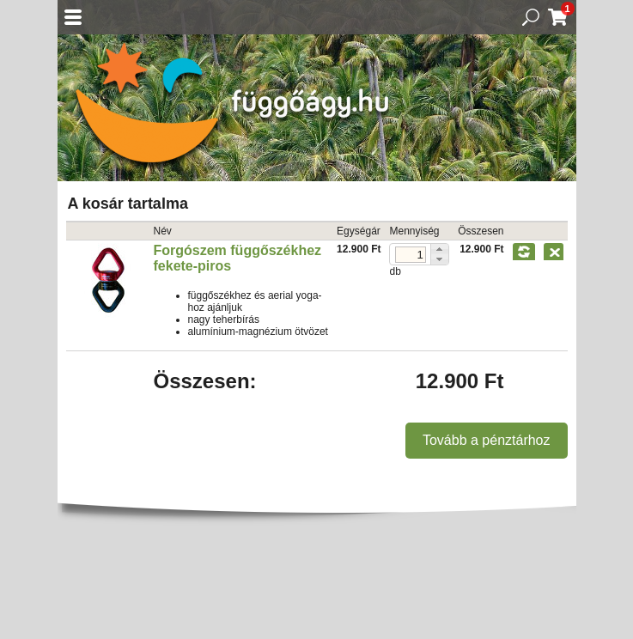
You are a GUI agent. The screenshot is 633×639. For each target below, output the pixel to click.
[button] (439, 249)
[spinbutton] (410, 254)
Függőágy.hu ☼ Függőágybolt (227, 103)
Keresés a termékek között (531, 17)
